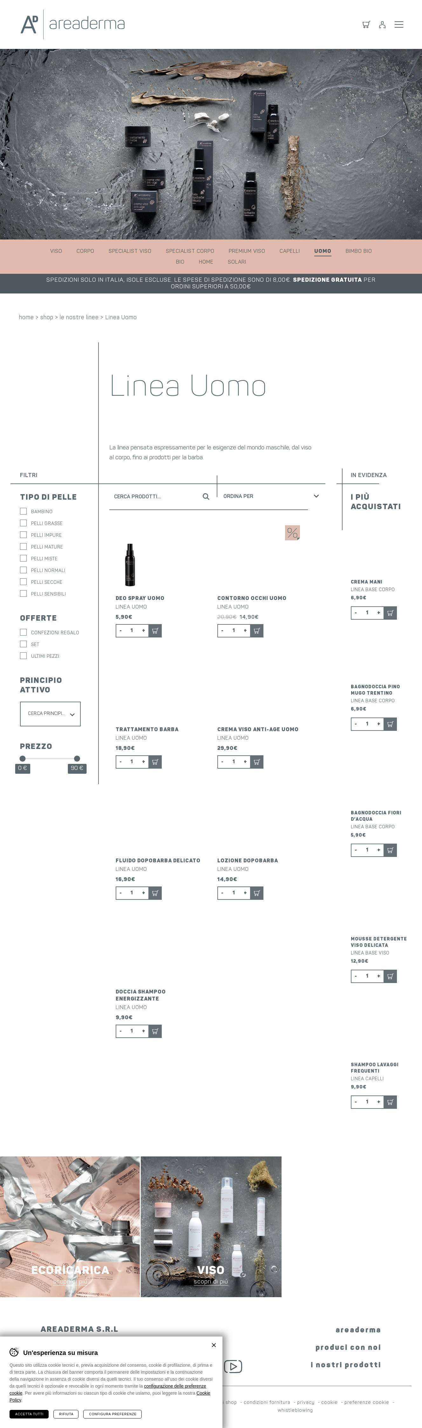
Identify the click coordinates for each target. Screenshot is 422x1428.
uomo (322, 251)
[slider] (22, 759)
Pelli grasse (47, 524)
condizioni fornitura (267, 1402)
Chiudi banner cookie (214, 1345)
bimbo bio (359, 251)
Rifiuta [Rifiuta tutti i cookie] (66, 1414)
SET (35, 645)
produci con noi (348, 1348)
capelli (290, 251)
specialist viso (130, 251)
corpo (85, 251)
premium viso (247, 251)
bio (180, 262)
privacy (306, 1402)
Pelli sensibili (48, 594)
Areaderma (73, 24)
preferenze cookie (366, 1402)
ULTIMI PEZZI (45, 656)
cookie (329, 1402)
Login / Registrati (382, 24)
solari (237, 262)
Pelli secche (47, 582)
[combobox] (50, 714)
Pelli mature (47, 547)
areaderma (358, 1330)
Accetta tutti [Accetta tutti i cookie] (29, 1414)
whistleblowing (295, 1410)
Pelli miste (44, 559)
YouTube (233, 1366)
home (206, 262)
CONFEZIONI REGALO (55, 633)
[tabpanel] (211, 144)
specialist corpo (190, 251)
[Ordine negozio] (273, 496)
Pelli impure (46, 535)
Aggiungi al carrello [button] (155, 630)
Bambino (42, 512)
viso (56, 251)
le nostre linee (79, 318)
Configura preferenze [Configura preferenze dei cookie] (112, 1414)
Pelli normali (48, 571)
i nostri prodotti (346, 1365)
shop (46, 318)
